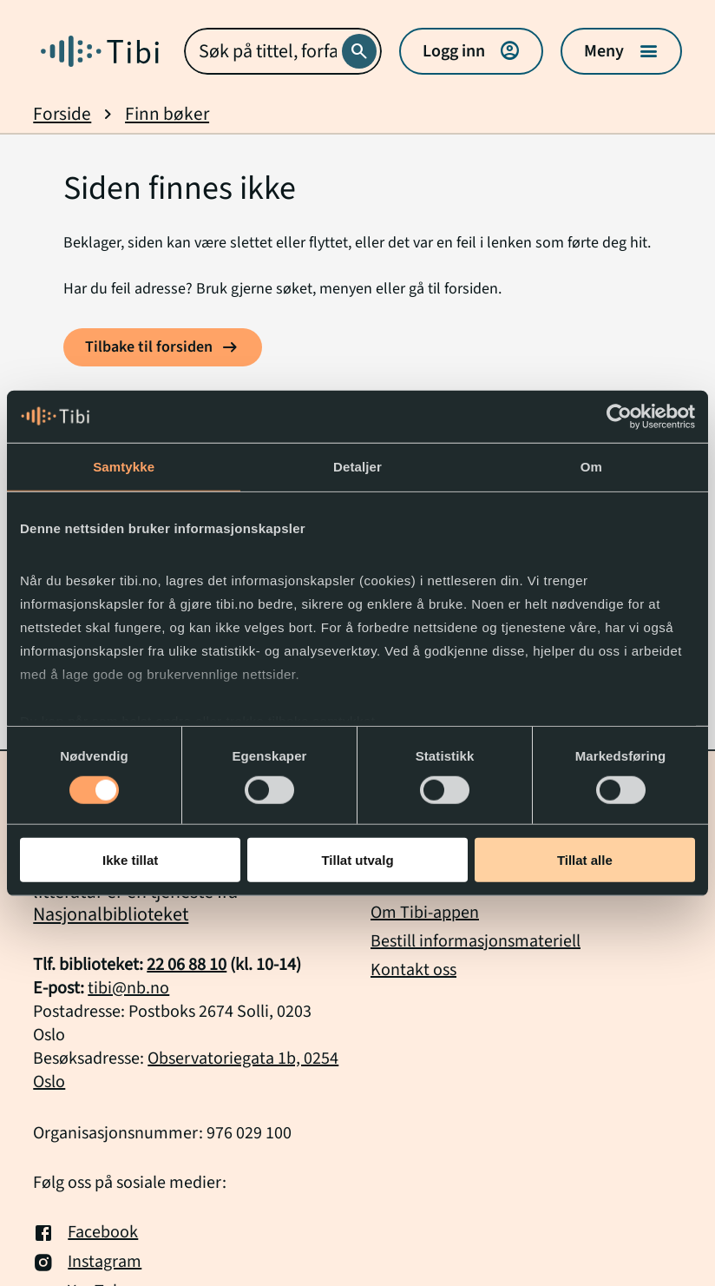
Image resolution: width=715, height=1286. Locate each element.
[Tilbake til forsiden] (162, 347)
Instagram (87, 1262)
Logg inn (471, 51)
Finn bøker (167, 114)
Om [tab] (591, 465)
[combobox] (282, 51)
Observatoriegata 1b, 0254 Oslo (185, 1070)
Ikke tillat (130, 860)
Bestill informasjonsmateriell (476, 941)
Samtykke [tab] (123, 465)
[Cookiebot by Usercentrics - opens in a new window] (619, 416)
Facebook (85, 1233)
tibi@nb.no (128, 988)
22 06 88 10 (186, 965)
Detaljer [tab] (357, 465)
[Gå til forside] (100, 51)
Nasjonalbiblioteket (110, 914)
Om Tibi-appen (425, 912)
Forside (62, 114)
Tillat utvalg (357, 860)
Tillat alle (585, 860)
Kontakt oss (413, 970)
